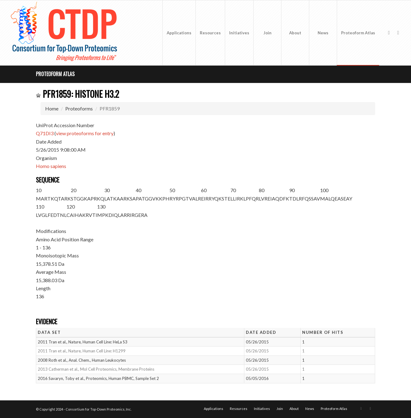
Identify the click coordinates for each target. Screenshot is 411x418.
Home (51, 108)
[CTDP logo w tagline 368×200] (65, 32)
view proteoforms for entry (84, 133)
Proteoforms (79, 108)
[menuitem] (178, 32)
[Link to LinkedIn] (398, 32)
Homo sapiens (51, 166)
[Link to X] (388, 32)
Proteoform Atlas (55, 74)
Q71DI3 (45, 133)
